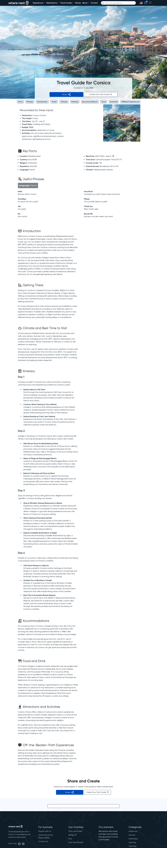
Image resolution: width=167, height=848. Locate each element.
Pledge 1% (72, 835)
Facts (20, 101)
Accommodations (90, 101)
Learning (132, 842)
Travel (54, 101)
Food (103, 101)
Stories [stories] (78, 3)
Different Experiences (130, 101)
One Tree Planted (75, 842)
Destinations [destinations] (52, 3)
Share (66, 94)
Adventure (133, 831)
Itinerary (74, 101)
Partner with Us (44, 831)
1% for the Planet (75, 831)
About (85, 3)
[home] (18, 3)
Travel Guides (67, 3)
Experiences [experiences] (39, 3)
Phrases (30, 101)
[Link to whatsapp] (19, 843)
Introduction (42, 101)
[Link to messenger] (23, 843)
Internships (133, 839)
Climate (64, 101)
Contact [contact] (94, 3)
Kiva (70, 839)
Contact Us (43, 841)
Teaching (132, 846)
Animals (132, 835)
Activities (114, 101)
